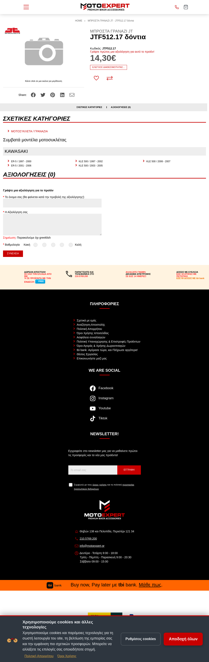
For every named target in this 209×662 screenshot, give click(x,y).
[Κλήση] (177, 7)
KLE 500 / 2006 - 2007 (158, 161)
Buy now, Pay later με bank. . (105, 584)
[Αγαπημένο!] (96, 78)
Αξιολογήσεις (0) (121, 107)
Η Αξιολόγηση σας (16, 212)
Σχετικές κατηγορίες (89, 107)
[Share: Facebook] (33, 94)
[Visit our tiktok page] (104, 421)
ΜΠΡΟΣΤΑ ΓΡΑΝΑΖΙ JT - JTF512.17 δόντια (111, 20)
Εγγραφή (129, 469)
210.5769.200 (88, 538)
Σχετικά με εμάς (86, 320)
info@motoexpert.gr (92, 545)
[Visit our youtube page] (104, 410)
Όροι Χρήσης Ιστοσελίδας (93, 333)
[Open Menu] (26, 7)
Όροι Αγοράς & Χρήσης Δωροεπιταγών (101, 345)
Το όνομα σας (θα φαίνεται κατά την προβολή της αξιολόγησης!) (44, 197)
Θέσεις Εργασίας (87, 354)
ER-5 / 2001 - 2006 (21, 165)
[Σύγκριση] (109, 78)
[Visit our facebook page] (104, 390)
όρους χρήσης (100, 484)
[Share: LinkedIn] (63, 94)
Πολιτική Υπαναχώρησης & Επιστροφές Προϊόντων (108, 341)
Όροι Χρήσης (66, 656)
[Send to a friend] (72, 94)
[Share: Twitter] (43, 94)
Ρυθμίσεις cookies (140, 639)
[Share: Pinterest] (53, 94)
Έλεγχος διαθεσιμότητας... (108, 67)
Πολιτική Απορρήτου (89, 328)
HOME (78, 20)
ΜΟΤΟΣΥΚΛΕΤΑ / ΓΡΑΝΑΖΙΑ (29, 131)
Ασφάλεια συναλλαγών (91, 337)
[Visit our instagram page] (104, 400)
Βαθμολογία (12, 244)
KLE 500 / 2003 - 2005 (91, 165)
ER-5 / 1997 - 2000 (21, 161)
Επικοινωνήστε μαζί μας (92, 358)
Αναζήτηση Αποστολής (91, 324)
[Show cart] (185, 7)
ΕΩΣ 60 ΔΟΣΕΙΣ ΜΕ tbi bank (190, 278)
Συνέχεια (13, 253)
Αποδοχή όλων (183, 639)
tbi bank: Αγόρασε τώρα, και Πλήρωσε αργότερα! (107, 350)
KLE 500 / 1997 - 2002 (91, 161)
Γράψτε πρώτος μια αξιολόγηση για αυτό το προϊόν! (122, 51)
